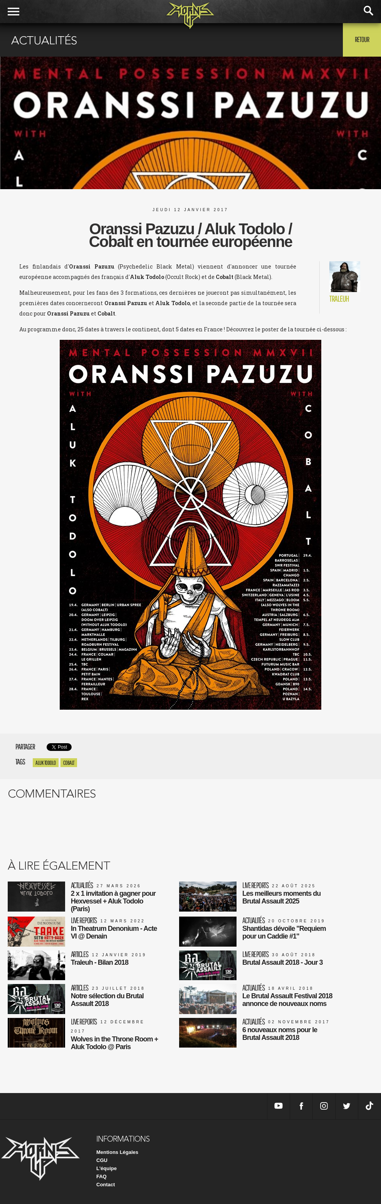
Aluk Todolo (45, 762)
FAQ (101, 1176)
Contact (105, 1184)
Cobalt (68, 762)
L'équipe (106, 1168)
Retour (362, 39)
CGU (101, 1160)
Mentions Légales (117, 1152)
